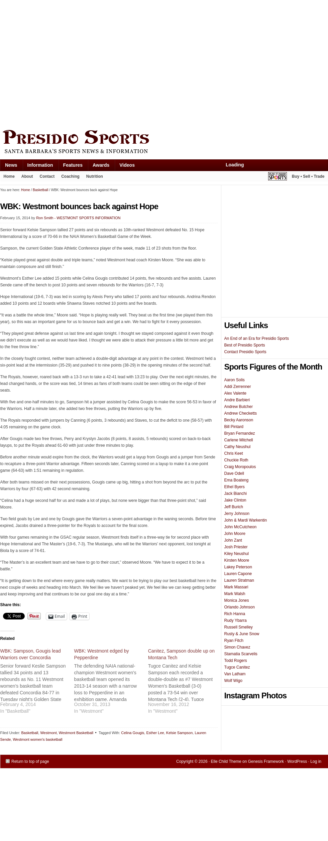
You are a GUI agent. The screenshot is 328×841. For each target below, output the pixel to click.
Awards (98, 166)
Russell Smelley (238, 627)
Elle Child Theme (226, 761)
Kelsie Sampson (179, 733)
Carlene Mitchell (238, 440)
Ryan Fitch (233, 640)
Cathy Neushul (237, 446)
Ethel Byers (234, 486)
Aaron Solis (234, 380)
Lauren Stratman (239, 580)
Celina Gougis (132, 733)
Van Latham (235, 674)
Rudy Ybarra (235, 620)
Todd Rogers (235, 660)
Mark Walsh (234, 593)
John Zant (233, 540)
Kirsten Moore (236, 560)
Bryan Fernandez (239, 433)
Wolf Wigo (233, 680)
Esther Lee (155, 733)
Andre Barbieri (237, 400)
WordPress (297, 761)
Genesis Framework (266, 761)
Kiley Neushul (236, 553)
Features (70, 166)
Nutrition (94, 176)
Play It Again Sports (277, 177)
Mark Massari (236, 587)
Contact (47, 176)
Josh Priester (236, 547)
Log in (315, 761)
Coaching (70, 176)
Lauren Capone (238, 573)
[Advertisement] (63, 63)
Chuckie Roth (236, 460)
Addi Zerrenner (237, 386)
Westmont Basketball (76, 733)
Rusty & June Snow (241, 634)
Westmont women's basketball (37, 739)
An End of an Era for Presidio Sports (256, 338)
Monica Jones (236, 600)
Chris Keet (233, 453)
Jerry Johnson (236, 513)
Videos (127, 165)
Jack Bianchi (235, 493)
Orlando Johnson (239, 607)
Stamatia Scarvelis (240, 654)
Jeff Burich (233, 507)
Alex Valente (235, 393)
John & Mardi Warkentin (245, 520)
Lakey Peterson (238, 567)
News (8, 166)
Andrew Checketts (240, 413)
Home (9, 176)
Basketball (29, 733)
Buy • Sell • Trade (308, 176)
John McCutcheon (240, 527)
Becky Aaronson (238, 420)
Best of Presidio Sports (244, 345)
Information (37, 166)
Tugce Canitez (237, 667)
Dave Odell (234, 473)
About (25, 177)
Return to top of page (30, 761)
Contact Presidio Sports (245, 351)
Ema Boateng (236, 480)
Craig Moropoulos (240, 466)
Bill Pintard (233, 426)
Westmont (48, 733)
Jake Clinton (235, 500)
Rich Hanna (234, 613)
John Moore (234, 533)
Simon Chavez (237, 647)
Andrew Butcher (238, 406)
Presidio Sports (164, 142)
